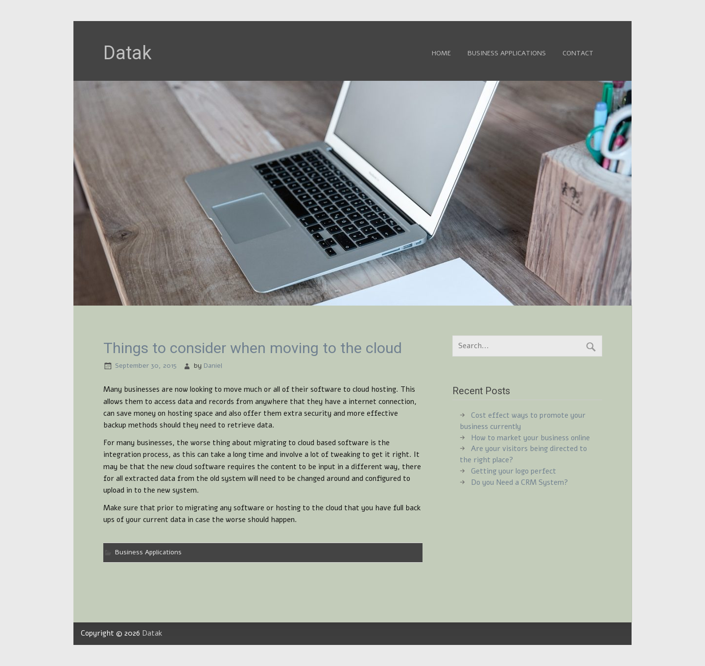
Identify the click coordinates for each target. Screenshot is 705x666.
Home (441, 53)
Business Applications (507, 53)
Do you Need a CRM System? (519, 482)
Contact (578, 53)
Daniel (213, 365)
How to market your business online (530, 438)
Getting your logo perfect (513, 471)
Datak (152, 633)
